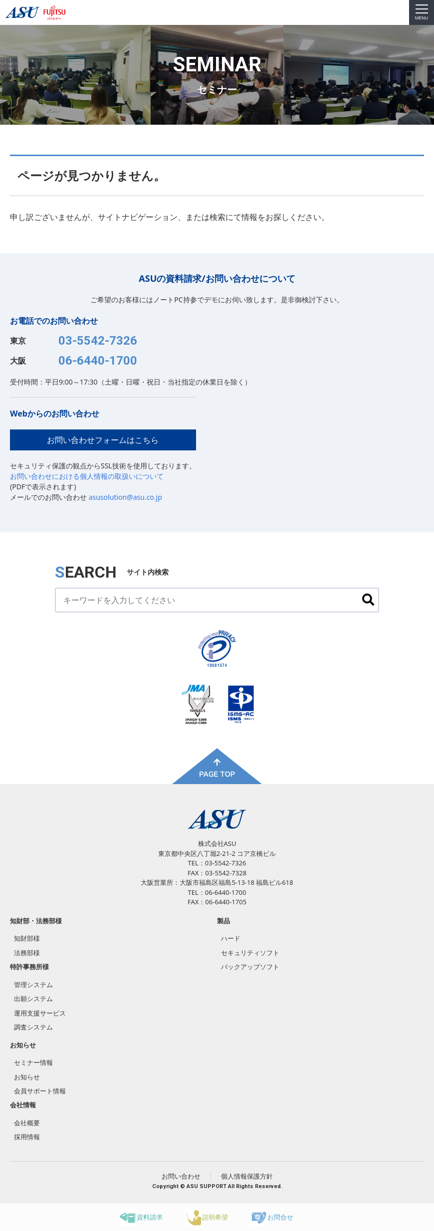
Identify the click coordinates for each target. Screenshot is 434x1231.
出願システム (33, 998)
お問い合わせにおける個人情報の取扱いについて (87, 476)
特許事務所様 (29, 966)
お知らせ (23, 1044)
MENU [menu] (422, 12)
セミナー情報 (33, 1062)
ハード (230, 938)
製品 (223, 920)
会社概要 (27, 1122)
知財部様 (27, 938)
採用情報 (27, 1136)
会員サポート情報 (40, 1090)
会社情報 (23, 1104)
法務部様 (27, 952)
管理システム (33, 984)
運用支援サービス (40, 1013)
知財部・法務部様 (36, 920)
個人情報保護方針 (247, 1176)
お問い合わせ (181, 1176)
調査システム (33, 1027)
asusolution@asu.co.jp (125, 497)
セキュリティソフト (250, 952)
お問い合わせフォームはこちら (103, 439)
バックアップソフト (250, 966)
